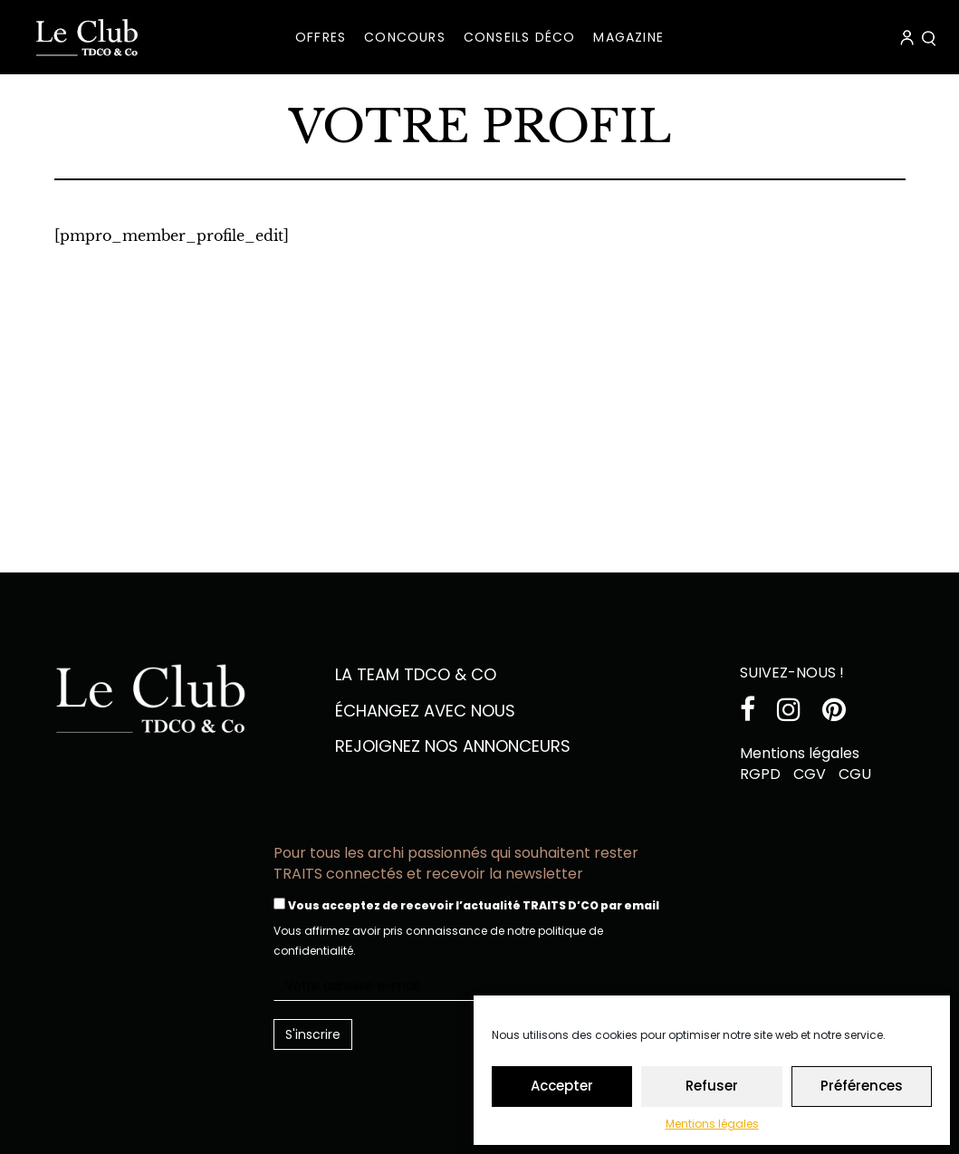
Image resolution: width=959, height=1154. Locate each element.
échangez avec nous (425, 710)
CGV (809, 774)
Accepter (562, 1085)
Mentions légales (712, 1123)
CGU (855, 774)
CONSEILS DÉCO (520, 37)
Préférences (861, 1085)
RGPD (760, 774)
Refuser (712, 1085)
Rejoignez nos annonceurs (453, 746)
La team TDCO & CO (415, 674)
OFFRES (320, 37)
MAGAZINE (628, 37)
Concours (405, 37)
